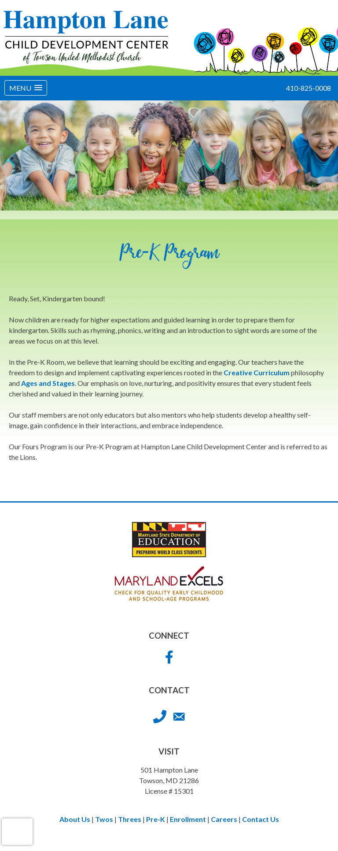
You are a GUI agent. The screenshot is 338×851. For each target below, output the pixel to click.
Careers (224, 819)
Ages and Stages (48, 383)
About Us (74, 819)
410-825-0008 (308, 88)
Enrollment (188, 819)
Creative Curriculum (257, 372)
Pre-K (155, 819)
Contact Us (260, 819)
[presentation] (17, 831)
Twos (104, 819)
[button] (25, 88)
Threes (129, 819)
